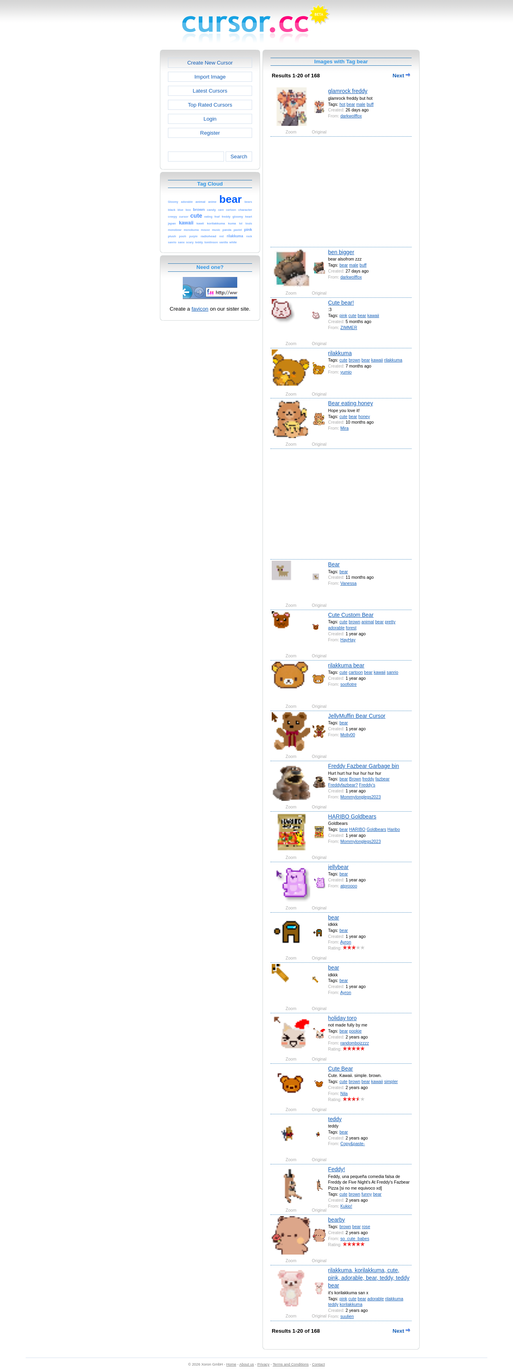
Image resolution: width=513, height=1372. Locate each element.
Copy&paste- (352, 1143)
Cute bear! (341, 302)
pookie (355, 1030)
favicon (200, 309)
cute (352, 315)
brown (354, 360)
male (361, 104)
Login (210, 119)
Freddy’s (367, 784)
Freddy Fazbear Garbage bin (363, 766)
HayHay (347, 639)
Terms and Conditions (291, 1364)
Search (238, 157)
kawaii (373, 315)
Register (210, 133)
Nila (343, 1093)
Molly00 (347, 734)
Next (401, 76)
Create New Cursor (210, 63)
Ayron (345, 942)
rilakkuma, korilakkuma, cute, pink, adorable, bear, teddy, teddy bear (369, 1278)
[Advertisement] (125, 170)
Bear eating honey (350, 403)
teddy (335, 1119)
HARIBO (357, 829)
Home (231, 1364)
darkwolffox (351, 115)
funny (367, 1194)
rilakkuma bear (346, 665)
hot (342, 104)
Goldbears (376, 829)
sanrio (392, 672)
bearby (336, 1219)
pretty (390, 621)
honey (364, 416)
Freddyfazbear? (343, 784)
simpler (391, 1081)
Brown (355, 778)
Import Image (210, 77)
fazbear (383, 778)
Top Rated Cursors (210, 105)
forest (351, 627)
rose (366, 1226)
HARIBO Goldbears (352, 816)
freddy (368, 778)
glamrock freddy (348, 91)
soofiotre (348, 684)
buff (370, 104)
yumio (345, 372)
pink (343, 315)
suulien (347, 1316)
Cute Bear (340, 1068)
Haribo (394, 829)
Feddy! (336, 1169)
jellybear (338, 867)
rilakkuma (340, 353)
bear (351, 104)
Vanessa (348, 583)
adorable (336, 627)
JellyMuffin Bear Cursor (357, 716)
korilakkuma (350, 1304)
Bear (334, 564)
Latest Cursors (210, 91)
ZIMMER (348, 327)
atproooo (348, 885)
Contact (318, 1364)
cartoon (356, 672)
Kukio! (346, 1206)
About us (246, 1364)
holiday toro (342, 1018)
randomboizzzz (354, 1043)
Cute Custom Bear (351, 615)
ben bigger (341, 252)
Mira (344, 428)
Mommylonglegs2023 (360, 796)
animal (368, 621)
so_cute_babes (354, 1238)
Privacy (263, 1364)
